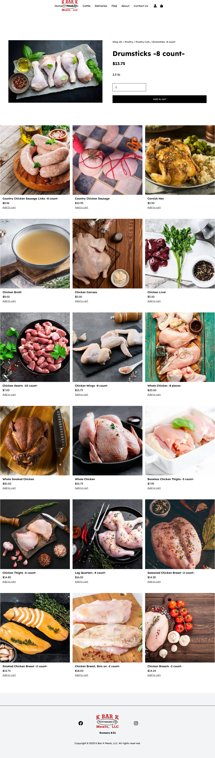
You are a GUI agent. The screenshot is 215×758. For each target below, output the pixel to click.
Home (58, 6)
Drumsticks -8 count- (149, 53)
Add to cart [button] (9, 207)
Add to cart (159, 99)
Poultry (129, 41)
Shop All (117, 41)
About (125, 6)
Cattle (86, 6)
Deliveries (101, 6)
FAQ (114, 6)
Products (72, 6)
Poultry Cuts (143, 41)
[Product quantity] (129, 87)
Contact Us (141, 6)
